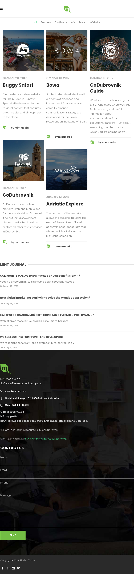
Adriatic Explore (64, 204)
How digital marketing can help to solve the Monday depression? (45, 297)
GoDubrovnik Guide (105, 88)
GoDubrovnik (18, 195)
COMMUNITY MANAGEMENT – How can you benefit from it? (40, 276)
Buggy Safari (18, 85)
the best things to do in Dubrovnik (46, 439)
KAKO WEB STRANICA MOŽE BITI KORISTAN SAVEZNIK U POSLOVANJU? (47, 315)
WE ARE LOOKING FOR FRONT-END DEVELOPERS (31, 337)
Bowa (52, 85)
